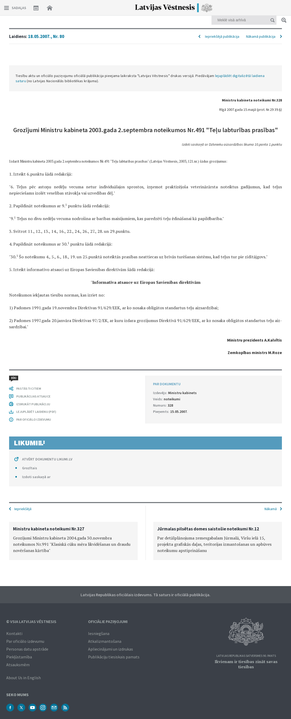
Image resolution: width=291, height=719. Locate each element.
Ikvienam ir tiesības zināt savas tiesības (246, 664)
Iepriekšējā (22, 508)
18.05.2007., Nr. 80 (46, 36)
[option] (73, 541)
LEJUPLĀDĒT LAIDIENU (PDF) (36, 412)
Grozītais (29, 468)
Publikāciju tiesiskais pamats (114, 656)
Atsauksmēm (18, 664)
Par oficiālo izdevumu (25, 641)
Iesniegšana (98, 633)
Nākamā (270, 508)
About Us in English (23, 677)
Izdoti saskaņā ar (36, 476)
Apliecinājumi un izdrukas (110, 649)
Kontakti (14, 633)
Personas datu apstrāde (27, 649)
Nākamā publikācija (260, 36)
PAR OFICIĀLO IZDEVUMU (33, 419)
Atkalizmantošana (104, 641)
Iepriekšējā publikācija (222, 36)
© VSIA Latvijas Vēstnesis (31, 621)
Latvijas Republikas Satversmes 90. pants (246, 656)
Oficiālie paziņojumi (108, 621)
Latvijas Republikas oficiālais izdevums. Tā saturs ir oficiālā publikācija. (145, 594)
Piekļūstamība (19, 656)
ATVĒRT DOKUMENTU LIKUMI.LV (47, 459)
